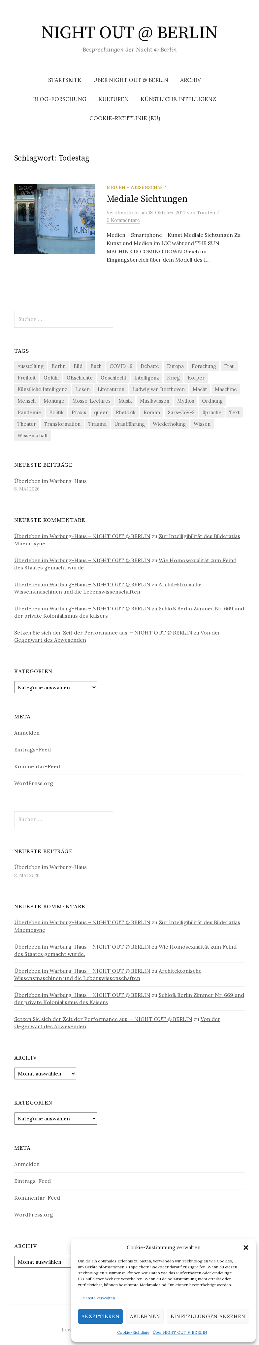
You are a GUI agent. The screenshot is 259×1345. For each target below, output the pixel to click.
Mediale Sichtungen (147, 199)
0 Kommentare (123, 220)
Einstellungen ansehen (208, 1316)
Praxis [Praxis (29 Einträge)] (79, 412)
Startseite (64, 80)
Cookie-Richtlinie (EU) (124, 118)
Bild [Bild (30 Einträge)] (78, 366)
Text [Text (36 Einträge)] (234, 412)
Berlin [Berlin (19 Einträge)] (58, 366)
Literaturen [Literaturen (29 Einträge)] (111, 389)
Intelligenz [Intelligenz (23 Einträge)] (146, 378)
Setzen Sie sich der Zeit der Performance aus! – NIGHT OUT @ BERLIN (103, 632)
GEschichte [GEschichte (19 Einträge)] (80, 378)
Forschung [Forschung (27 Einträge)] (204, 366)
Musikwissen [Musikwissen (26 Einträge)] (154, 401)
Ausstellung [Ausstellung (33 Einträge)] (30, 366)
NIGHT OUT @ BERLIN (129, 33)
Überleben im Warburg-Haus (50, 481)
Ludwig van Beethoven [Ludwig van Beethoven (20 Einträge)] (158, 389)
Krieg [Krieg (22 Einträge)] (173, 378)
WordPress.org (33, 783)
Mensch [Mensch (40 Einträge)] (26, 401)
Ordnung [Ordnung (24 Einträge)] (212, 401)
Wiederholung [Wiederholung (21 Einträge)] (169, 424)
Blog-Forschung (59, 99)
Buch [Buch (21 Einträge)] (96, 366)
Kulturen (113, 99)
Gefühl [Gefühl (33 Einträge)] (51, 378)
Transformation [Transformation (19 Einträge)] (62, 424)
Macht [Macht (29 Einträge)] (200, 389)
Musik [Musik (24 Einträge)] (125, 401)
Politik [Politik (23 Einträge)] (56, 412)
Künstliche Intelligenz (178, 99)
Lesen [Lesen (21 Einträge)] (82, 389)
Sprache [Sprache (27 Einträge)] (212, 412)
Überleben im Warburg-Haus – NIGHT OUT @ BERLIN (82, 536)
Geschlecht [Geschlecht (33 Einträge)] (113, 378)
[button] (246, 1247)
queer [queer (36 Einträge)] (101, 412)
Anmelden (27, 732)
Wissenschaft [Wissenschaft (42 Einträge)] (32, 435)
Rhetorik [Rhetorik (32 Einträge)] (126, 412)
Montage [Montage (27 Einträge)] (54, 401)
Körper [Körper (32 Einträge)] (196, 378)
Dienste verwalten (98, 1297)
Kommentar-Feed (37, 766)
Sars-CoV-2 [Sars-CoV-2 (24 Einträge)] (181, 412)
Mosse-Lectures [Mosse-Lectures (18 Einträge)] (91, 401)
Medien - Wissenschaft (136, 187)
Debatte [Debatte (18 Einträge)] (150, 366)
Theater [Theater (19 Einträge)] (26, 424)
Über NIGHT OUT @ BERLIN (180, 1332)
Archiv (190, 80)
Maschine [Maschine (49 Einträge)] (226, 389)
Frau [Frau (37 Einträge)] (229, 366)
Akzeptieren (100, 1316)
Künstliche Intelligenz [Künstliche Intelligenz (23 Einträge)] (42, 389)
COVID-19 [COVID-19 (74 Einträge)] (121, 366)
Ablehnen (145, 1316)
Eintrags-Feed (32, 749)
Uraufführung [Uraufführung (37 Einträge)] (129, 424)
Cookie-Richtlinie (133, 1332)
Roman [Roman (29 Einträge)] (152, 412)
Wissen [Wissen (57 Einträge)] (202, 424)
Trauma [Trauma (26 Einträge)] (97, 424)
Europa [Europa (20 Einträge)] (175, 366)
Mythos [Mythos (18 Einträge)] (185, 401)
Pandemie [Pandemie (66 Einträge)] (29, 412)
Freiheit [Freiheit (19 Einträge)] (26, 378)
